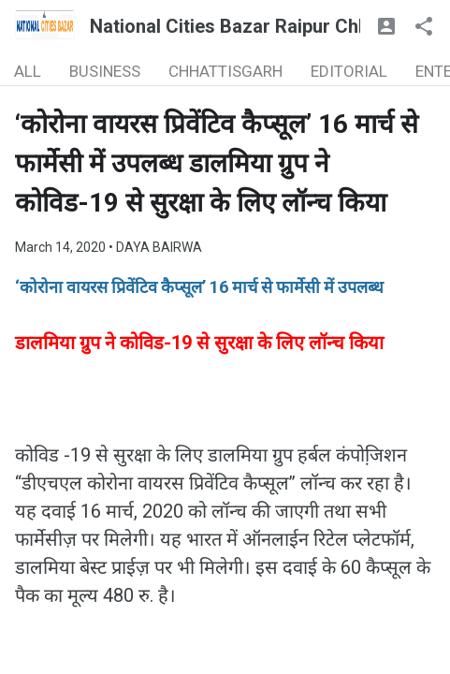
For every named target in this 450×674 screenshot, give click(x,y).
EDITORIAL (349, 71)
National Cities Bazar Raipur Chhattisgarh (268, 26)
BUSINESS (104, 71)
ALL (27, 71)
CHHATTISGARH (225, 71)
